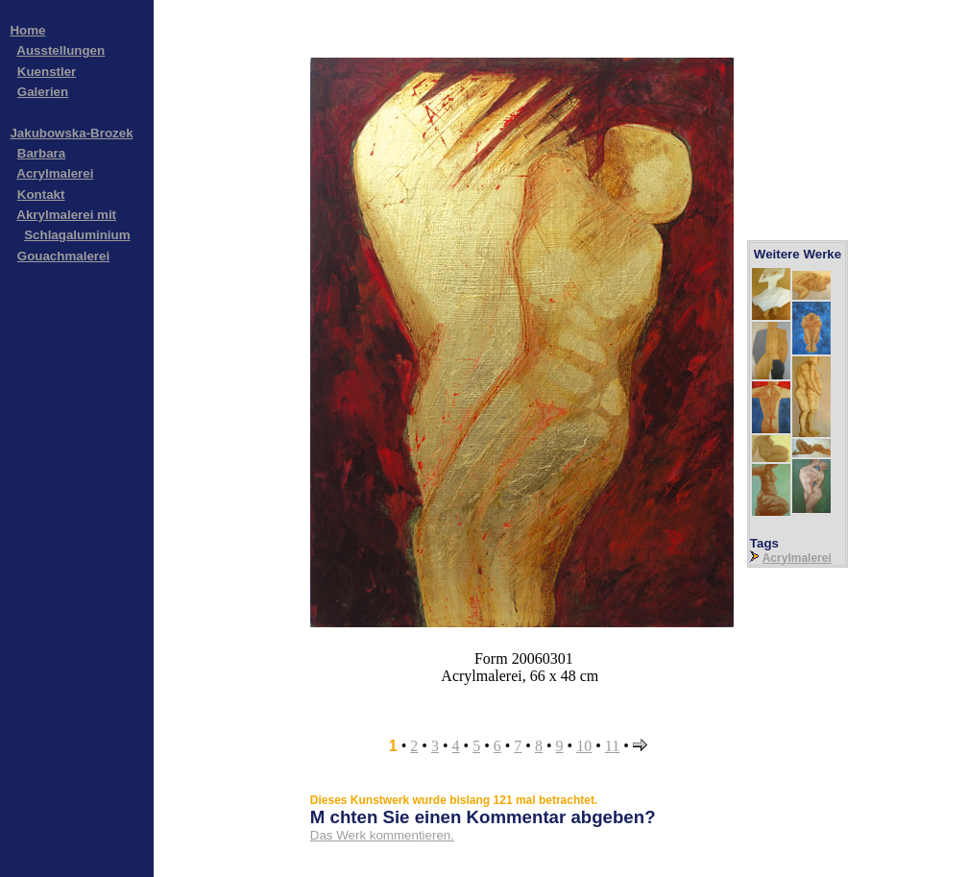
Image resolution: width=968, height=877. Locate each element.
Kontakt (41, 194)
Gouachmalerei (63, 256)
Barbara (41, 153)
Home (27, 30)
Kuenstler (46, 71)
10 (584, 746)
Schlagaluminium (77, 235)
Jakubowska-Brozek (71, 133)
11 (612, 746)
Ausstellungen (60, 50)
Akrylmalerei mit (66, 214)
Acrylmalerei (54, 173)
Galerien (42, 92)
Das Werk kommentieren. (382, 835)
